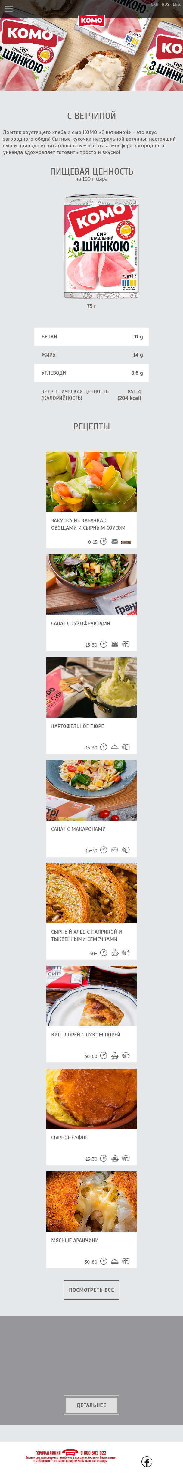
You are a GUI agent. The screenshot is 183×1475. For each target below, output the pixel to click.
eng (176, 4)
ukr (154, 4)
